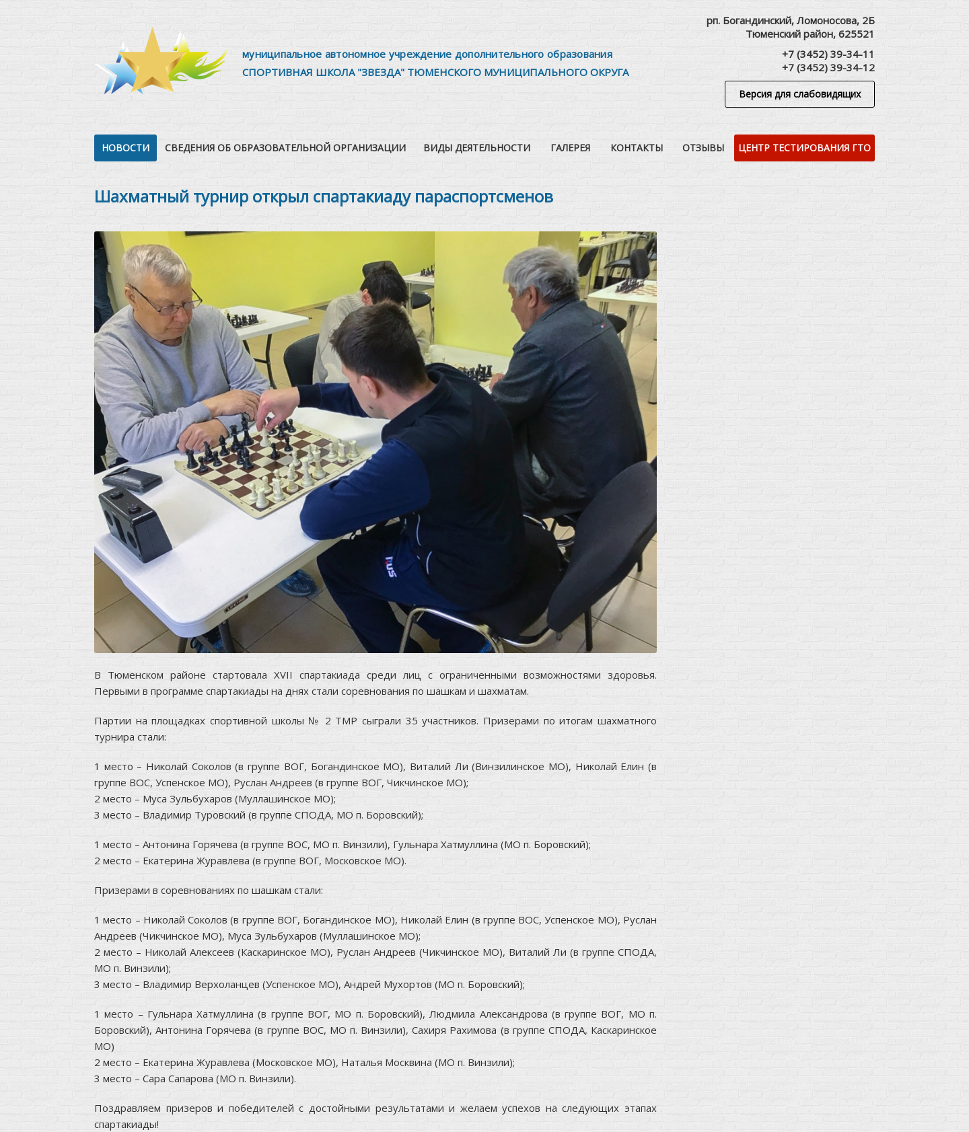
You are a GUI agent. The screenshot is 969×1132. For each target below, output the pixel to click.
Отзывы (703, 147)
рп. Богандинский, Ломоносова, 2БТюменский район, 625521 (791, 26)
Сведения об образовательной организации (285, 147)
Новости (125, 147)
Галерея (570, 147)
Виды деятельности (476, 147)
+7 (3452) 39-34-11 (828, 54)
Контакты (636, 147)
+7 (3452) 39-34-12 (828, 67)
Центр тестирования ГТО (804, 147)
